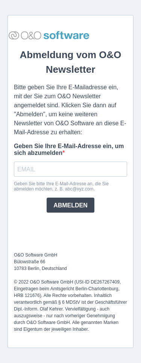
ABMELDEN (70, 205)
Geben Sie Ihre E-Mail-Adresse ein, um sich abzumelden (69, 149)
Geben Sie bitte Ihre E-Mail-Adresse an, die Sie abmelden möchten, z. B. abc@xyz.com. (61, 186)
